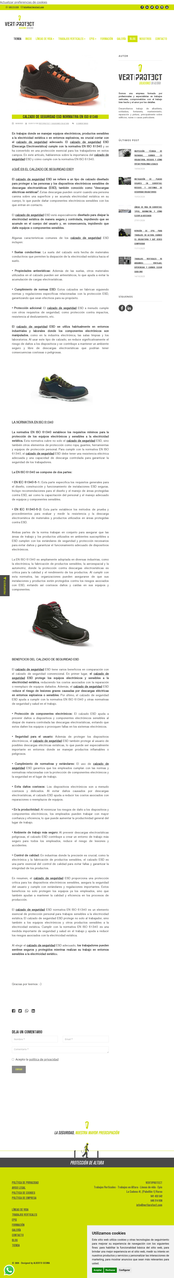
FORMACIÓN (106, 39)
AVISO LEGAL (19, 1187)
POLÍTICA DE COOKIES (23, 1192)
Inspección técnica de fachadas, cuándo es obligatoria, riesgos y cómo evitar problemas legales (148, 157)
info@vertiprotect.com (34, 7)
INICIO (28, 39)
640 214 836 (14, 7)
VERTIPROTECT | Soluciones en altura (54, 123)
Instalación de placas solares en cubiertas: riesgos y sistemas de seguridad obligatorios (148, 185)
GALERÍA (121, 39)
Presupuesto (4, 585)
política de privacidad (43, 1059)
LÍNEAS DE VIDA (45, 39)
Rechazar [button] (110, 1270)
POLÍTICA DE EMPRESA (24, 1197)
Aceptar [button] (98, 1270)
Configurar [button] (124, 1270)
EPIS (92, 39)
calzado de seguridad (31, 142)
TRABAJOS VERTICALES (71, 39)
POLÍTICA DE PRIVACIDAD (25, 1182)
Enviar (18, 1069)
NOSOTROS (145, 39)
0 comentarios (82, 123)
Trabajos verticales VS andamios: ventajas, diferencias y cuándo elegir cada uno (148, 265)
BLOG (132, 39)
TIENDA (17, 39)
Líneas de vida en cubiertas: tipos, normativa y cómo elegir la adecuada (148, 211)
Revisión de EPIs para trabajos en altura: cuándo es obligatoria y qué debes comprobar (148, 237)
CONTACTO (161, 39)
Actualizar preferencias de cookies (23, 2)
